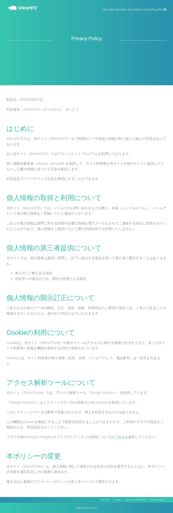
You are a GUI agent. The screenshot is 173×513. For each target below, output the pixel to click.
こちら (119, 437)
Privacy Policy (157, 499)
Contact (117, 499)
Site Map (105, 499)
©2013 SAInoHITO (86, 507)
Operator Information (136, 499)
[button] (165, 9)
